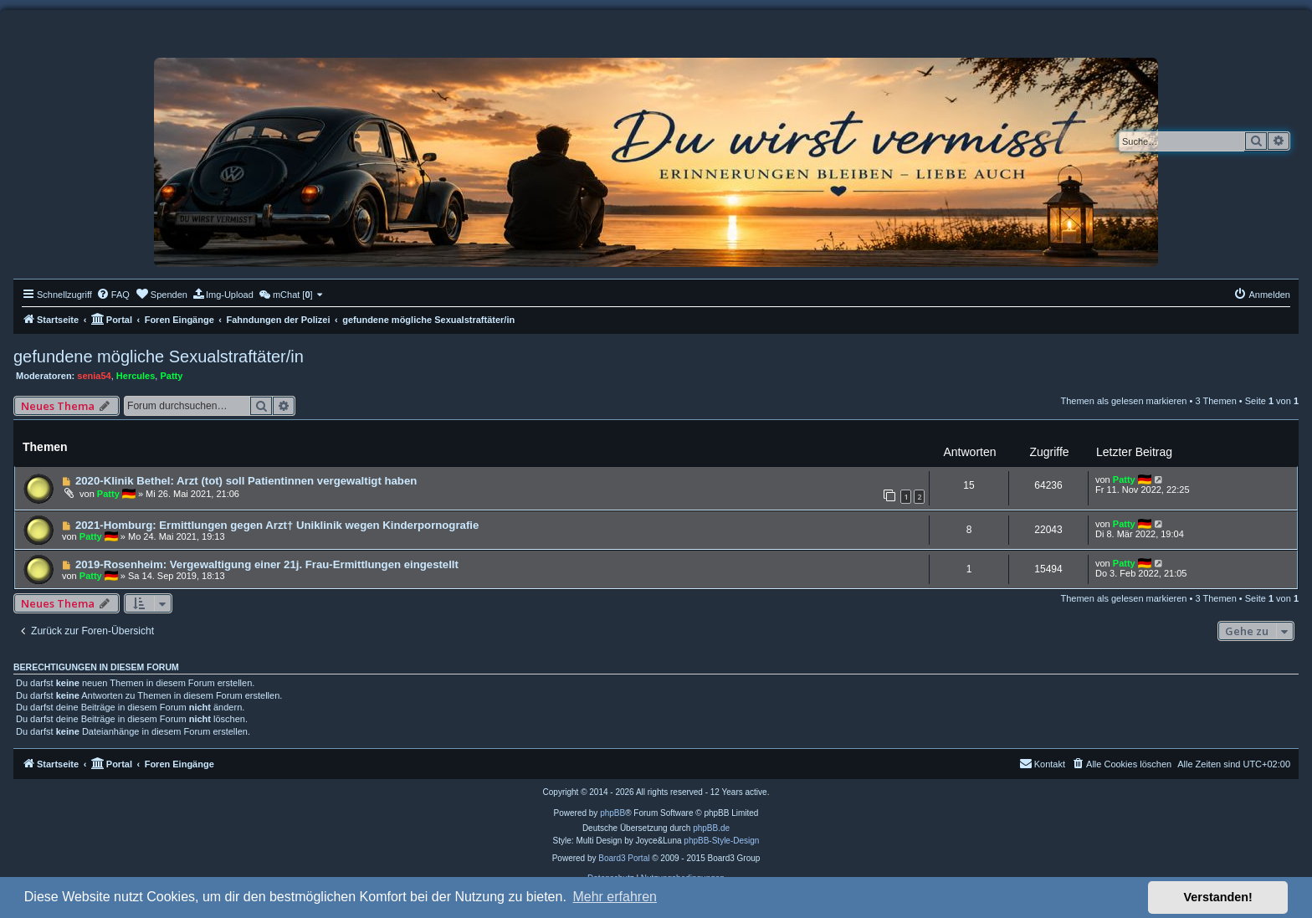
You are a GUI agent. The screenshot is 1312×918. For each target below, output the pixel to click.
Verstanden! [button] (1218, 897)
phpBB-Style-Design (721, 840)
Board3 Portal (623, 858)
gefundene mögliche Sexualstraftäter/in (158, 356)
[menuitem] (113, 295)
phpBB (612, 813)
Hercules (135, 376)
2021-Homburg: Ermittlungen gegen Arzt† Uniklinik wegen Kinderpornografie (277, 525)
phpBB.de (711, 828)
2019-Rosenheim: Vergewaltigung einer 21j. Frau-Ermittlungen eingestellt (267, 564)
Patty (171, 376)
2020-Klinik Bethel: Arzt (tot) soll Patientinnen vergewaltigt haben (246, 480)
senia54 (93, 376)
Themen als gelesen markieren (1123, 401)
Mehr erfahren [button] (614, 897)
